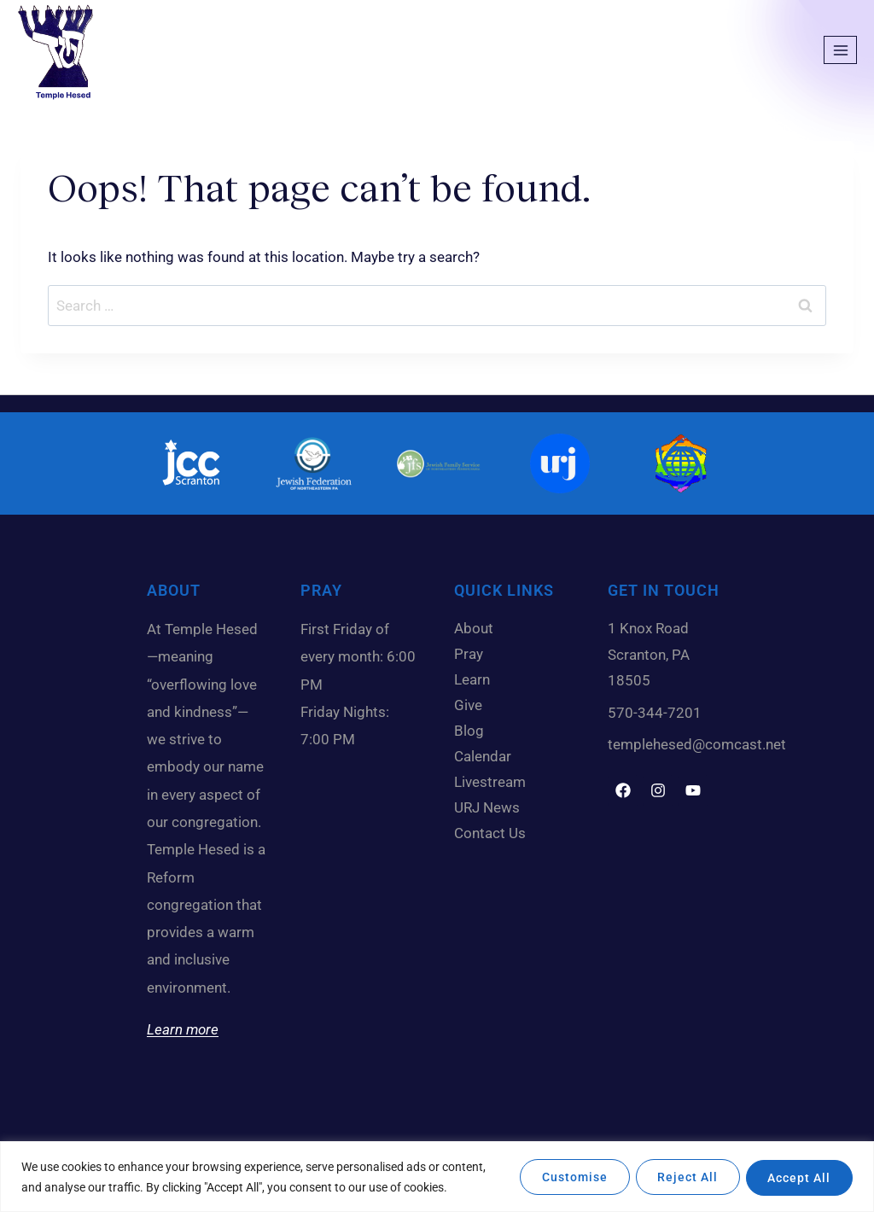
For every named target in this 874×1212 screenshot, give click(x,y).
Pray (468, 653)
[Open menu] (840, 50)
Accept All (797, 1177)
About (478, 628)
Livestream (490, 781)
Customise (563, 1177)
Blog (473, 730)
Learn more (182, 1029)
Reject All (680, 1177)
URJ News (487, 807)
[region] (437, 1176)
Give (472, 705)
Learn (476, 679)
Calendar (487, 756)
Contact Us (490, 833)
